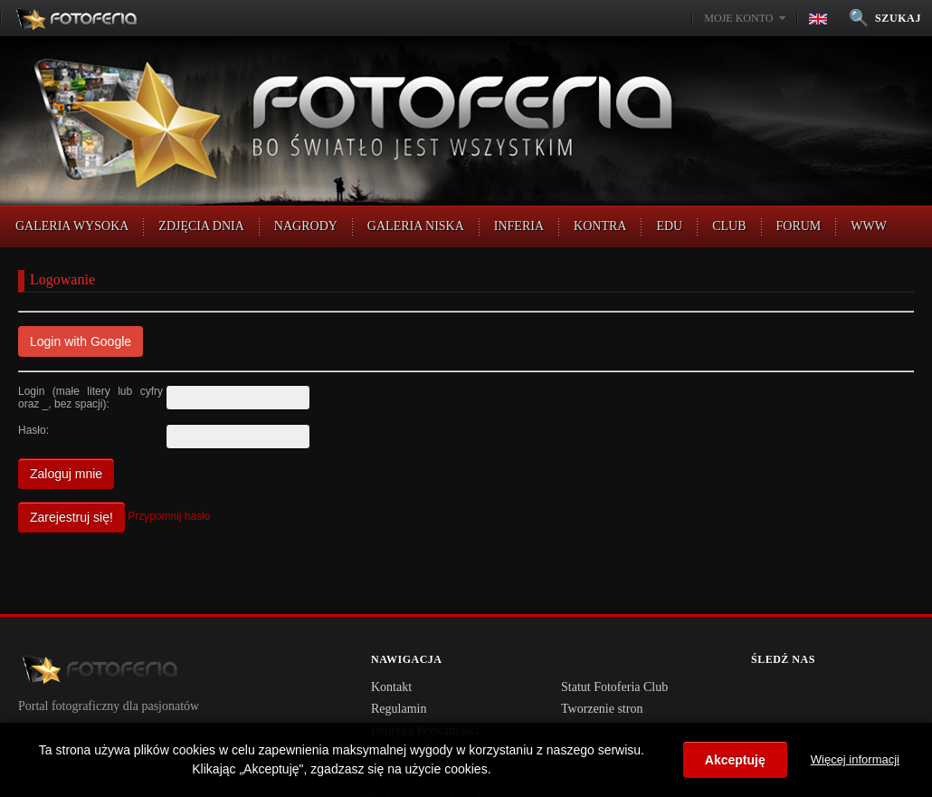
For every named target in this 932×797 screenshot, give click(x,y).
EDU (669, 226)
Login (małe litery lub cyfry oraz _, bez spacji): (90, 397)
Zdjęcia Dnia (201, 226)
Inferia (519, 226)
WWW (869, 226)
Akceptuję (735, 760)
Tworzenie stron (601, 708)
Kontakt (391, 687)
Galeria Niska (415, 226)
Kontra (600, 226)
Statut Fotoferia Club (614, 687)
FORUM (799, 226)
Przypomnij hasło (169, 516)
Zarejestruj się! (71, 517)
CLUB (729, 226)
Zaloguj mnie (66, 473)
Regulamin (398, 708)
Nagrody (306, 226)
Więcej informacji (855, 759)
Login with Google (80, 341)
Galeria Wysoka (71, 226)
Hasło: (33, 430)
